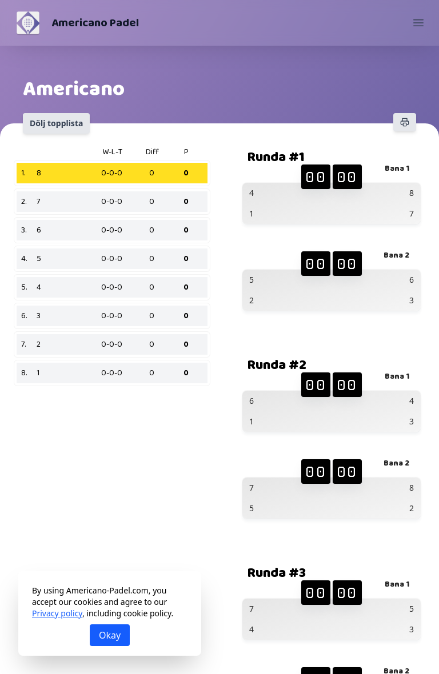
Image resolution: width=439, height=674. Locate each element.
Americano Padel (95, 23)
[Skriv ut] (404, 122)
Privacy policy (57, 613)
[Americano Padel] (28, 23)
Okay (110, 635)
